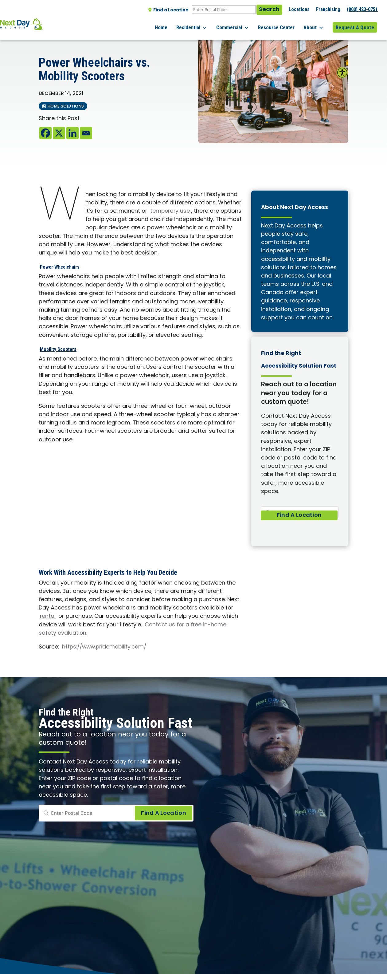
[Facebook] (45, 133)
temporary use (170, 211)
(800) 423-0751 (362, 9)
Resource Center (281, 24)
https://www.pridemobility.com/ (106, 647)
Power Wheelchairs (66, 266)
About (316, 24)
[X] (59, 133)
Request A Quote (355, 24)
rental (48, 616)
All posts (52, 37)
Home (173, 24)
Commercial (240, 24)
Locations (299, 9)
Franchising (328, 9)
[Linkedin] (72, 133)
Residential (201, 24)
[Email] (86, 133)
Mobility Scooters (64, 349)
